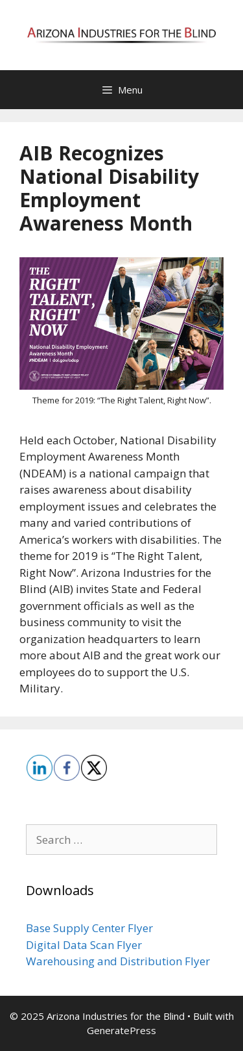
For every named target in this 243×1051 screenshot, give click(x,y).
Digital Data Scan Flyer (84, 944)
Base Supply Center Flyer (89, 927)
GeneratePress (121, 1030)
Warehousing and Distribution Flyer (118, 961)
